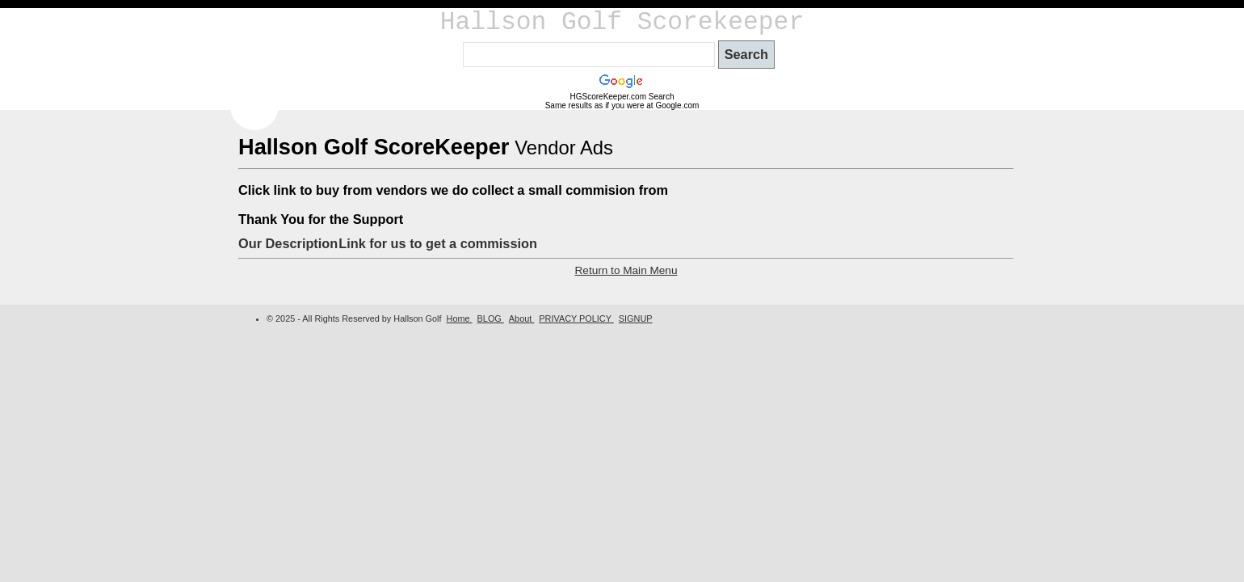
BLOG (490, 318)
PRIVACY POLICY (576, 318)
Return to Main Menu (626, 270)
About (521, 318)
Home (460, 318)
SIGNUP (636, 318)
